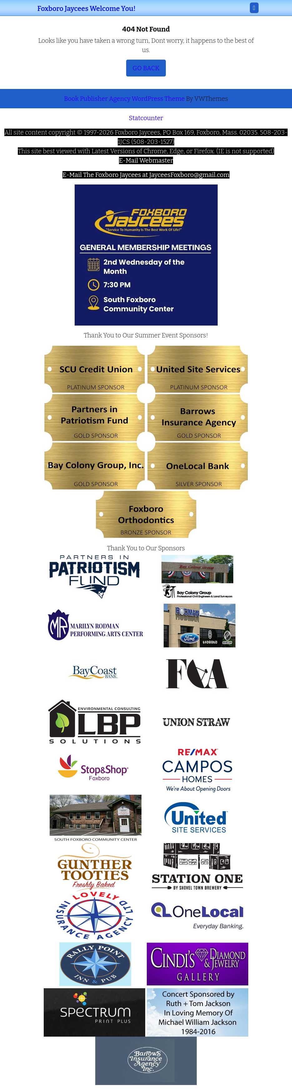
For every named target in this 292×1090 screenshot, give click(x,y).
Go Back (149, 69)
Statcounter (146, 118)
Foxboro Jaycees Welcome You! (86, 8)
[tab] (254, 7)
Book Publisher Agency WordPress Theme (125, 98)
